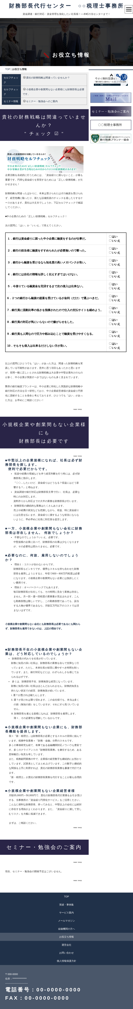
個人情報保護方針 (66, 960)
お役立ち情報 (66, 936)
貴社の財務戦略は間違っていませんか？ (48, 77)
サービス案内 (66, 912)
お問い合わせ (66, 952)
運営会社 (66, 944)
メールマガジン (66, 920)
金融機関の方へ (66, 928)
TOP (7, 69)
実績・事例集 (66, 904)
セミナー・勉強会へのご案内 (42, 101)
